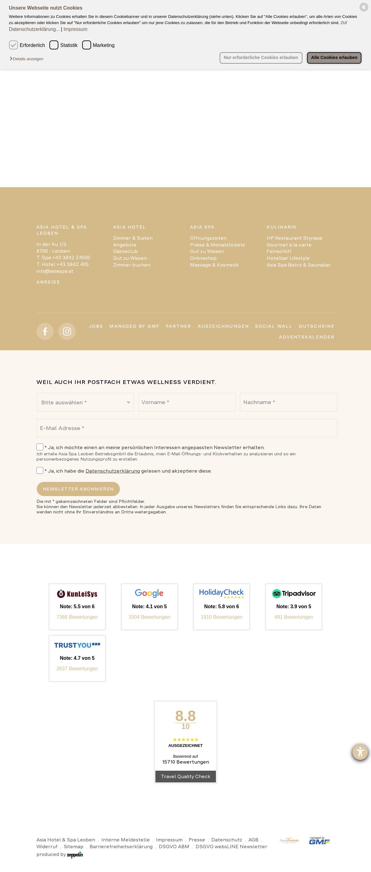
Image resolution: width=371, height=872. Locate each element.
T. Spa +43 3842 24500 (63, 257)
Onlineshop (203, 258)
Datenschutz (226, 839)
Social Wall (274, 326)
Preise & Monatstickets (217, 244)
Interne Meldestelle (125, 839)
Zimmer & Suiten (133, 238)
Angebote (125, 244)
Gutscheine (317, 326)
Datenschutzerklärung (113, 471)
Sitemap (73, 846)
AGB (253, 839)
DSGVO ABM (174, 846)
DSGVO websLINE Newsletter (231, 846)
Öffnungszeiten (208, 238)
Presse (197, 839)
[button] (28, 59)
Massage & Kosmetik (214, 265)
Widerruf (46, 846)
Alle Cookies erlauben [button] (334, 57)
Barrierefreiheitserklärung (121, 846)
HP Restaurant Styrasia (294, 238)
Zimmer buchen (131, 265)
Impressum (75, 29)
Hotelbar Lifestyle (288, 258)
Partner (179, 326)
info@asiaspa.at (54, 271)
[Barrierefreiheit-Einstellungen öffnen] (360, 752)
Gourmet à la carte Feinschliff (289, 248)
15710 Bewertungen (185, 762)
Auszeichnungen (223, 326)
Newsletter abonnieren (78, 489)
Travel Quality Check (185, 776)
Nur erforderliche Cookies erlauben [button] (260, 57)
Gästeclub (125, 251)
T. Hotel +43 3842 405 (62, 264)
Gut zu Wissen (130, 258)
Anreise (48, 282)
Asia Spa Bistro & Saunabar (299, 265)
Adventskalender (307, 337)
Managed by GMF (134, 326)
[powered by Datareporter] (364, 10)
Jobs (96, 326)
